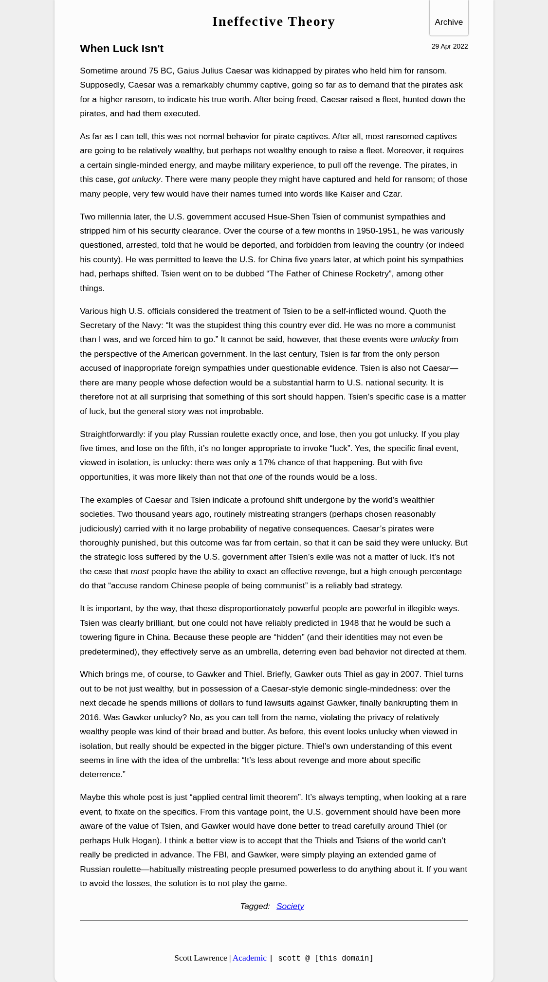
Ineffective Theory (273, 21)
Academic (250, 958)
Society (290, 906)
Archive (449, 22)
